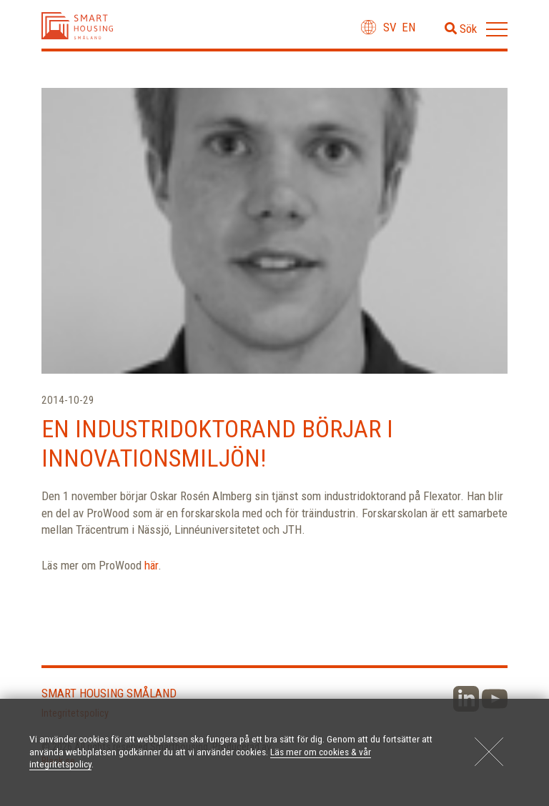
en (408, 27)
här (151, 565)
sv (390, 27)
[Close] (489, 751)
